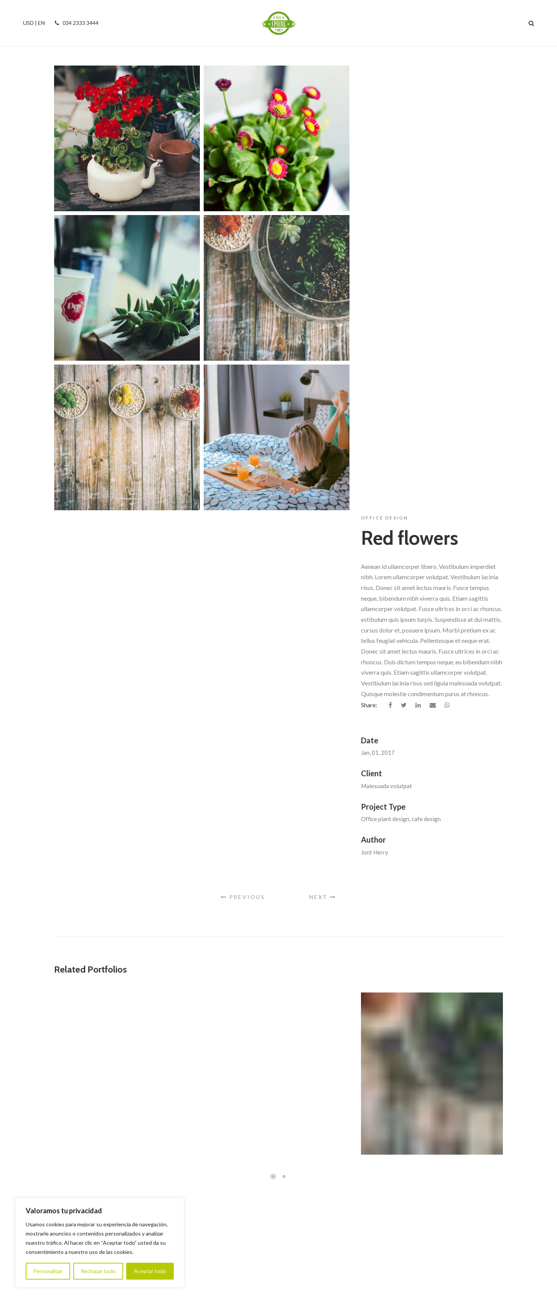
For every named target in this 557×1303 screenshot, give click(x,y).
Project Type (383, 358)
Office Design (384, 69)
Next (322, 553)
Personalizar (48, 1271)
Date (369, 291)
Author (373, 391)
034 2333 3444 (76, 23)
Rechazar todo (98, 1271)
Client (371, 324)
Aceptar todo (150, 1271)
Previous (243, 553)
